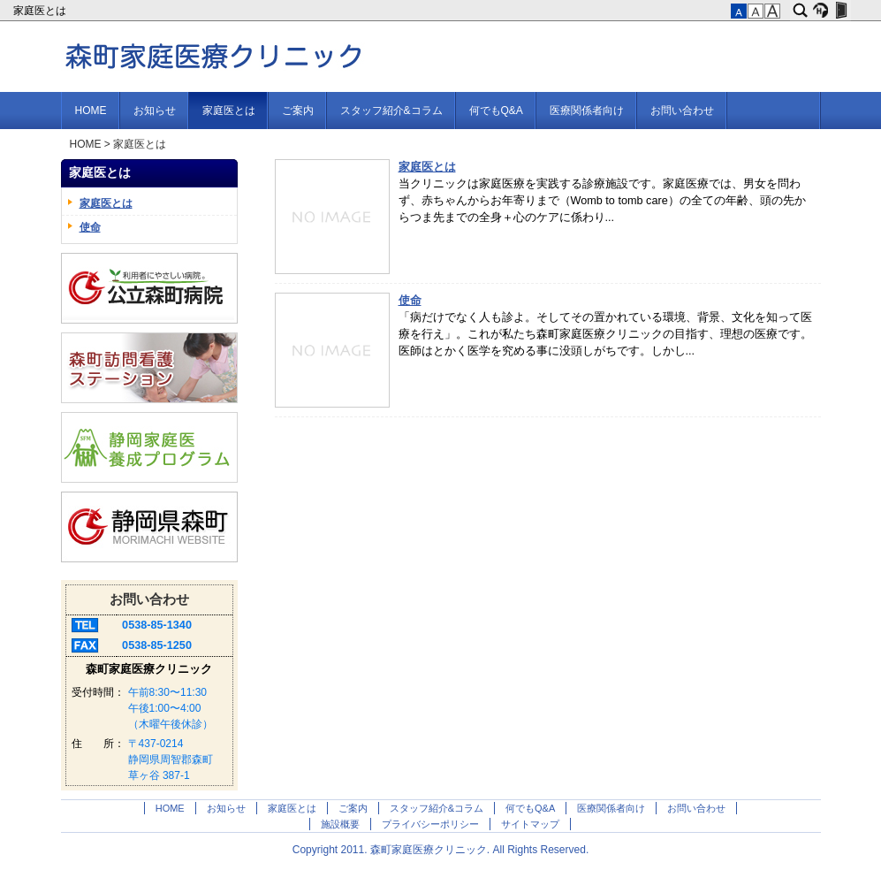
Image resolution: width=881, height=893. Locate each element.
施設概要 (340, 824)
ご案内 (298, 110)
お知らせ (154, 110)
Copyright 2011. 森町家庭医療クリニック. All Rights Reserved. (440, 849)
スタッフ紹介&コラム (391, 110)
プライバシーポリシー (430, 824)
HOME (91, 110)
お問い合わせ (682, 110)
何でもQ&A (496, 110)
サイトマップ (530, 824)
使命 (410, 300)
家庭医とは (41, 10)
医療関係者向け (587, 110)
